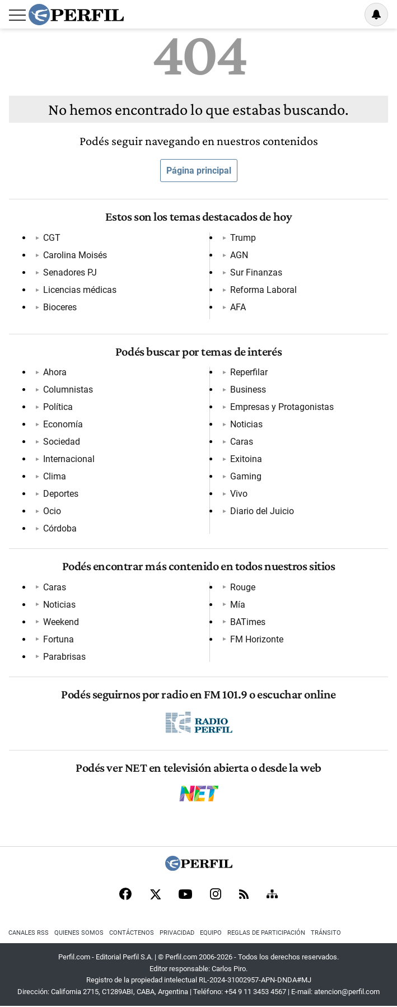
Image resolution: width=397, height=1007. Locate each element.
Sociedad (61, 441)
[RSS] (244, 895)
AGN (239, 255)
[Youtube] (185, 895)
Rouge (242, 587)
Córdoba (59, 528)
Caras (241, 441)
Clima (54, 476)
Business (248, 389)
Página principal (198, 170)
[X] (155, 895)
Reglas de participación (266, 932)
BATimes (247, 622)
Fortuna (58, 639)
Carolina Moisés (74, 255)
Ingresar (348, 14)
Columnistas (67, 389)
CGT (51, 237)
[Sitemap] (272, 895)
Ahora (54, 372)
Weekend (60, 622)
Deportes (60, 493)
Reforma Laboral (263, 290)
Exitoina (246, 459)
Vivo (238, 493)
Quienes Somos (79, 932)
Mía (237, 604)
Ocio (51, 511)
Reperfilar (249, 372)
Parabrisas (64, 656)
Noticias (246, 424)
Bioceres (59, 307)
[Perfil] (198, 868)
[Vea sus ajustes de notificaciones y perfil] (376, 14)
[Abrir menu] (17, 15)
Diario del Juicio (262, 511)
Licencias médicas (79, 290)
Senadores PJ (69, 272)
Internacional (68, 459)
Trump (243, 237)
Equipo (211, 932)
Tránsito (326, 932)
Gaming (245, 476)
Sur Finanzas (256, 272)
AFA (238, 307)
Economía (62, 424)
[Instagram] (215, 895)
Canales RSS (28, 932)
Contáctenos (131, 932)
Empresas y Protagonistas (282, 407)
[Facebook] (125, 895)
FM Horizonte (256, 639)
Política (57, 407)
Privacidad (177, 932)
